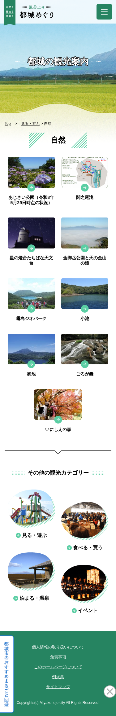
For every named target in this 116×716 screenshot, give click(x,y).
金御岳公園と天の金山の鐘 (84, 260)
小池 (84, 318)
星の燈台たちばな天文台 (31, 260)
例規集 (58, 676)
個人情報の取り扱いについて (58, 647)
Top (8, 123)
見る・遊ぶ (30, 123)
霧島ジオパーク (31, 318)
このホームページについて (58, 667)
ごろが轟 (84, 373)
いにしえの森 (58, 429)
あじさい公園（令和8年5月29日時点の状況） (31, 200)
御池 (31, 373)
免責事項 (58, 657)
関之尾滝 (84, 197)
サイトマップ (58, 686)
